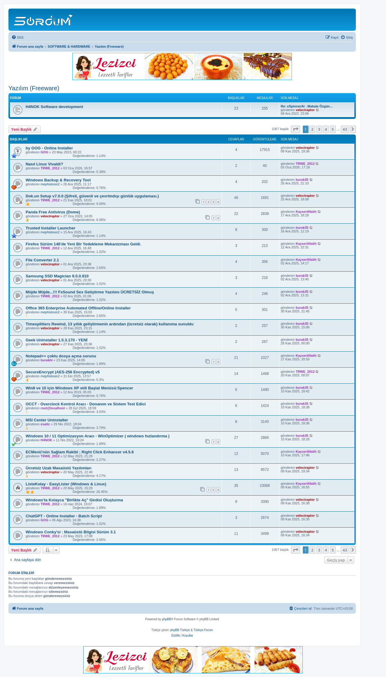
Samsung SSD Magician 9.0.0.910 (57, 276)
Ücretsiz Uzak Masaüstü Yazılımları (58, 468)
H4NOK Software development (54, 106)
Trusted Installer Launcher (50, 228)
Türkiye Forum (203, 630)
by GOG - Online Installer (49, 148)
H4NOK (46, 440)
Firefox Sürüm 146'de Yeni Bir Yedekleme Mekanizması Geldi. (83, 244)
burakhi (47, 360)
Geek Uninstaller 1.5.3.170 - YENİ (56, 340)
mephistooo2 (50, 184)
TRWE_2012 (50, 168)
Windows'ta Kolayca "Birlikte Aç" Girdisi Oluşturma (74, 500)
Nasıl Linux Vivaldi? (44, 164)
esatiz (45, 424)
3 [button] (319, 129)
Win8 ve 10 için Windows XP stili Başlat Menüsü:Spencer (79, 388)
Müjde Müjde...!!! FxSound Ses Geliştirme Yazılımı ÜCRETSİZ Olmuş (90, 292)
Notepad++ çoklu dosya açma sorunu (61, 356)
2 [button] (312, 129)
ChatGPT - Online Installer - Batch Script (64, 516)
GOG (45, 152)
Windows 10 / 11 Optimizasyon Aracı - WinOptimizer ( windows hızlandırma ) (97, 436)
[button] (295, 129)
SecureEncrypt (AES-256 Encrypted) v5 (63, 372)
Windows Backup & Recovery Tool (58, 180)
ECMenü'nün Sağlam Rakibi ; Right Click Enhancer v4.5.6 (80, 452)
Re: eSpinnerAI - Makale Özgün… (307, 106)
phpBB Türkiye (180, 630)
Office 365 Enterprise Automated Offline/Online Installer (78, 308)
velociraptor (305, 110)
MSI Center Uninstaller (47, 420)
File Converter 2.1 (42, 260)
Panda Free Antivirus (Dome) (53, 212)
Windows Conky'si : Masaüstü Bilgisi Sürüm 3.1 (71, 532)
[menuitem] (17, 37)
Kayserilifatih (306, 211)
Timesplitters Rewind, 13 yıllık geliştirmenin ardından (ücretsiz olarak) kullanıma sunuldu (110, 324)
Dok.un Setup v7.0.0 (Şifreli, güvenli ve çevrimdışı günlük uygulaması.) (92, 196)
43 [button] (345, 129)
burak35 (302, 179)
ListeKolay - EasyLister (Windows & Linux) (66, 484)
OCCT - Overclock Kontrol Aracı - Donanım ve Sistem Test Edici (86, 404)
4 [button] (326, 129)
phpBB (166, 619)
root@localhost (53, 408)
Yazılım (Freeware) (33, 88)
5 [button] (333, 129)
